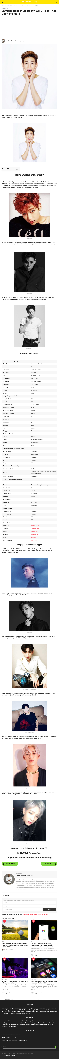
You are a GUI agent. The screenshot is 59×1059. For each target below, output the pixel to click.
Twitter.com (34, 531)
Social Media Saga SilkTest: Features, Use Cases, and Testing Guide (44, 982)
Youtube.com (34, 540)
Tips (31, 942)
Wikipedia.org (34, 534)
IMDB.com (34, 537)
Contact (30, 1053)
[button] (2, 1)
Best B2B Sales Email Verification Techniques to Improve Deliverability (42, 944)
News (3, 942)
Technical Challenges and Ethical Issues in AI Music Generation (15, 982)
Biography (5, 8)
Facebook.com (35, 528)
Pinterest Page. (35, 853)
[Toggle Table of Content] (16, 169)
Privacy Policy (11, 1053)
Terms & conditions (22, 1053)
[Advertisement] (29, 27)
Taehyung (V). (42, 848)
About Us (4, 1053)
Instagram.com (35, 525)
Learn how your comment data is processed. (35, 914)
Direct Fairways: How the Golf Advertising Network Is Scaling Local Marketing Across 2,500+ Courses (15, 945)
